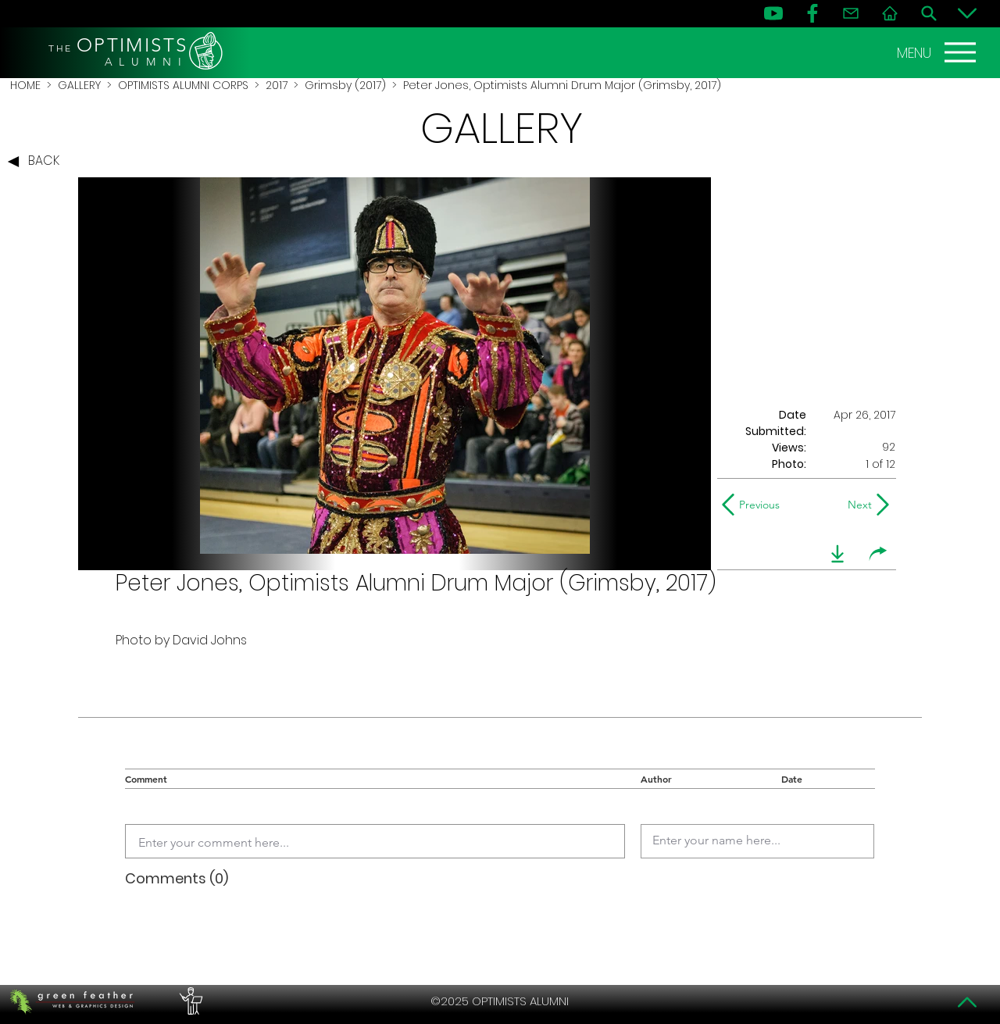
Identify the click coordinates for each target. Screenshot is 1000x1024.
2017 (277, 85)
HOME (25, 85)
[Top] (967, 1002)
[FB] (812, 13)
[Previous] (754, 504)
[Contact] (851, 13)
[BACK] (37, 161)
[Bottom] (967, 13)
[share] (878, 553)
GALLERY (79, 85)
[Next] (857, 504)
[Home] (890, 13)
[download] (837, 553)
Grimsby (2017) (345, 85)
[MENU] (938, 52)
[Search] (929, 13)
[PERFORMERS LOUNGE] (189, 1001)
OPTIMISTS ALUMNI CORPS (183, 85)
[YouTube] (773, 13)
